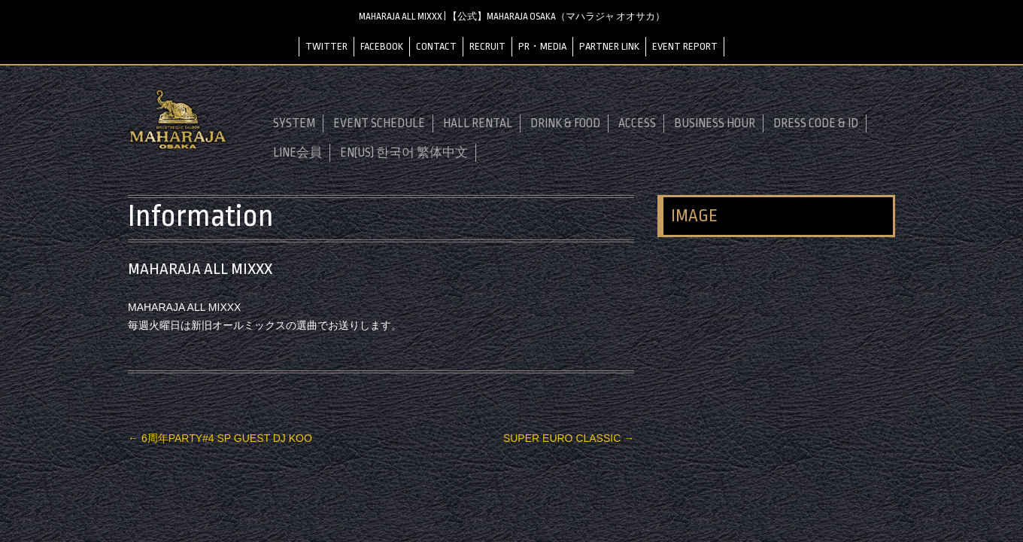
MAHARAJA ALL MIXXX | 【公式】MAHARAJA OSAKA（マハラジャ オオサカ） (512, 16)
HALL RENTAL (477, 123)
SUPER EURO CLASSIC (568, 438)
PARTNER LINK (609, 46)
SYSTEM (294, 123)
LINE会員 (297, 153)
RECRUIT (487, 46)
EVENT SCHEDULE (379, 123)
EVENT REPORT (685, 46)
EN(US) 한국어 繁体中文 (404, 153)
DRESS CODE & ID (815, 123)
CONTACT (436, 46)
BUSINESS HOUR (714, 123)
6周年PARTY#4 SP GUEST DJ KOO (220, 438)
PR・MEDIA (542, 46)
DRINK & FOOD (565, 123)
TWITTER (326, 46)
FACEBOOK (381, 46)
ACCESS (637, 123)
